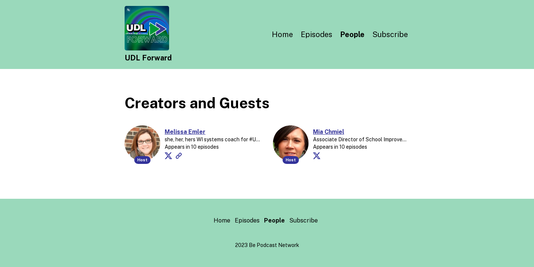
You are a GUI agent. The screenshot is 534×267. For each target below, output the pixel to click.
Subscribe (390, 34)
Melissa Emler (185, 131)
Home (282, 34)
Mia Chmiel (328, 131)
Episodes (316, 34)
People (352, 34)
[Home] (147, 48)
